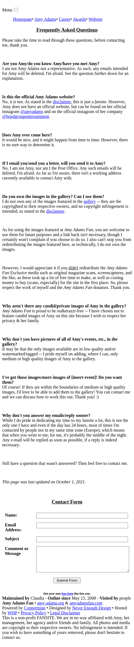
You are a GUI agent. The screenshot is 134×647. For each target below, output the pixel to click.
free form (67, 598)
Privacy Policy (33, 617)
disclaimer (62, 101)
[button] (16, 9)
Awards (79, 19)
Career (65, 19)
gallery (90, 201)
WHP (12, 617)
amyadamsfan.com (86, 608)
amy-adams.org (50, 608)
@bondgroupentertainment (25, 116)
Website (95, 19)
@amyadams (31, 111)
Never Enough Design (91, 613)
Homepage (22, 19)
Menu (7, 10)
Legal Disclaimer (65, 617)
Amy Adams (45, 19)
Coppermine (34, 613)
